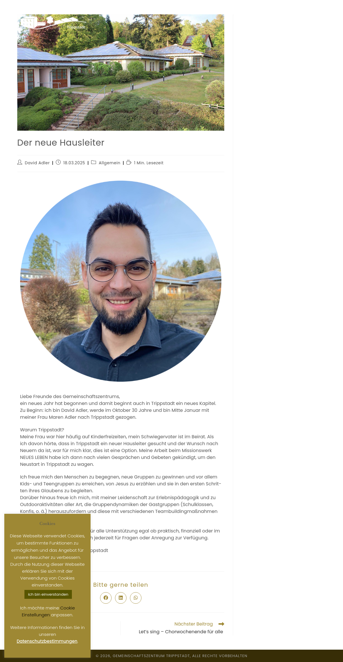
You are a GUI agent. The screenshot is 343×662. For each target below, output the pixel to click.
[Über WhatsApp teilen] (135, 598)
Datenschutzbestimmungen (47, 641)
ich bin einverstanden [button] (48, 594)
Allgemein (109, 163)
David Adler (37, 163)
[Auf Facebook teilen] (106, 598)
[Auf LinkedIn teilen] (121, 598)
